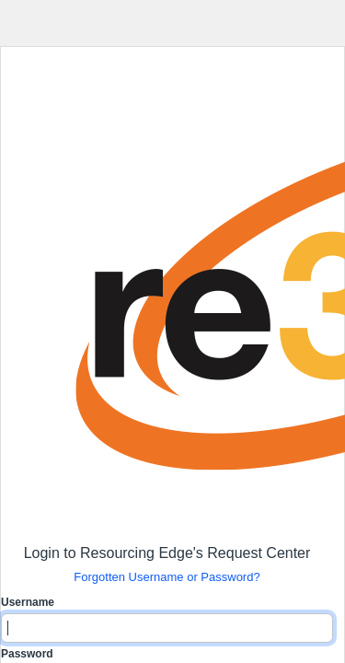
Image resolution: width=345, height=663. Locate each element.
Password (27, 653)
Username (27, 602)
